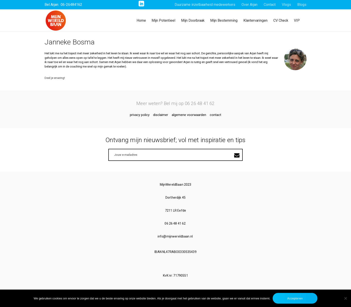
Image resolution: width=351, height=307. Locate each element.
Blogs (301, 4)
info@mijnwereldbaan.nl (175, 236)
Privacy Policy (140, 115)
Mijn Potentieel (163, 20)
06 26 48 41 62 (175, 223)
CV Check (280, 20)
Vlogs (286, 4)
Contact (270, 4)
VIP (297, 20)
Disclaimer (160, 115)
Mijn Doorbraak (193, 20)
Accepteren (294, 298)
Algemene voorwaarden (189, 115)
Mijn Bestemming (224, 20)
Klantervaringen (255, 20)
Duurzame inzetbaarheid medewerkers (205, 4)
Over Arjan (249, 4)
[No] (345, 298)
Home (141, 20)
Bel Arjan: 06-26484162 (63, 4)
